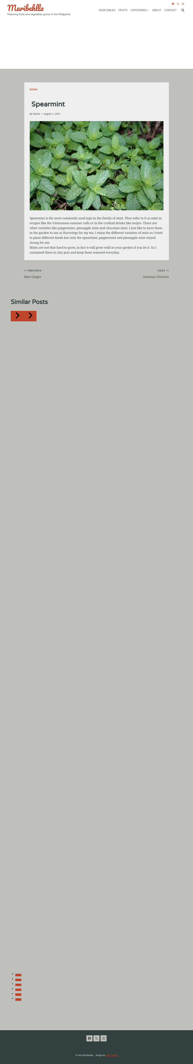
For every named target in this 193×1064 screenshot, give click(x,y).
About (156, 10)
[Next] (30, 316)
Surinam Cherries (134, 273)
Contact (170, 10)
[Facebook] (173, 4)
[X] (178, 4)
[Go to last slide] (17, 316)
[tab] (18, 975)
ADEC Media (112, 1055)
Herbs (34, 89)
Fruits (122, 10)
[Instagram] (183, 4)
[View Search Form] (183, 10)
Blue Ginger (59, 273)
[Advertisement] (96, 43)
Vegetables (107, 10)
